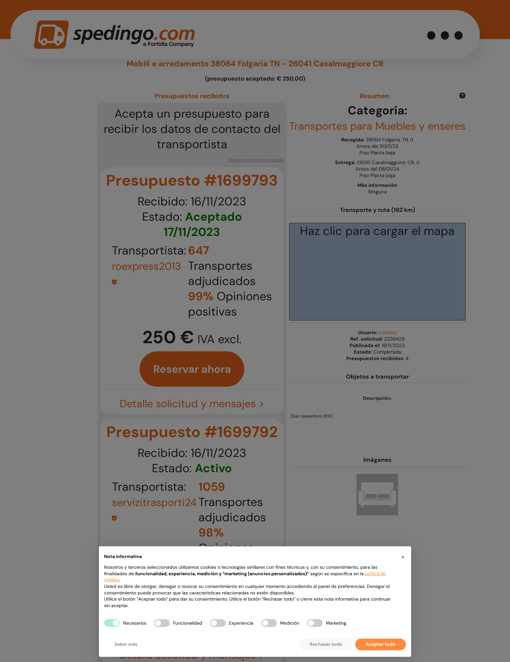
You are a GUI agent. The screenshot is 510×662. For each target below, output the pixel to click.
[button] (402, 557)
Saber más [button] (125, 644)
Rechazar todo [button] (326, 644)
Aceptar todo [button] (381, 644)
